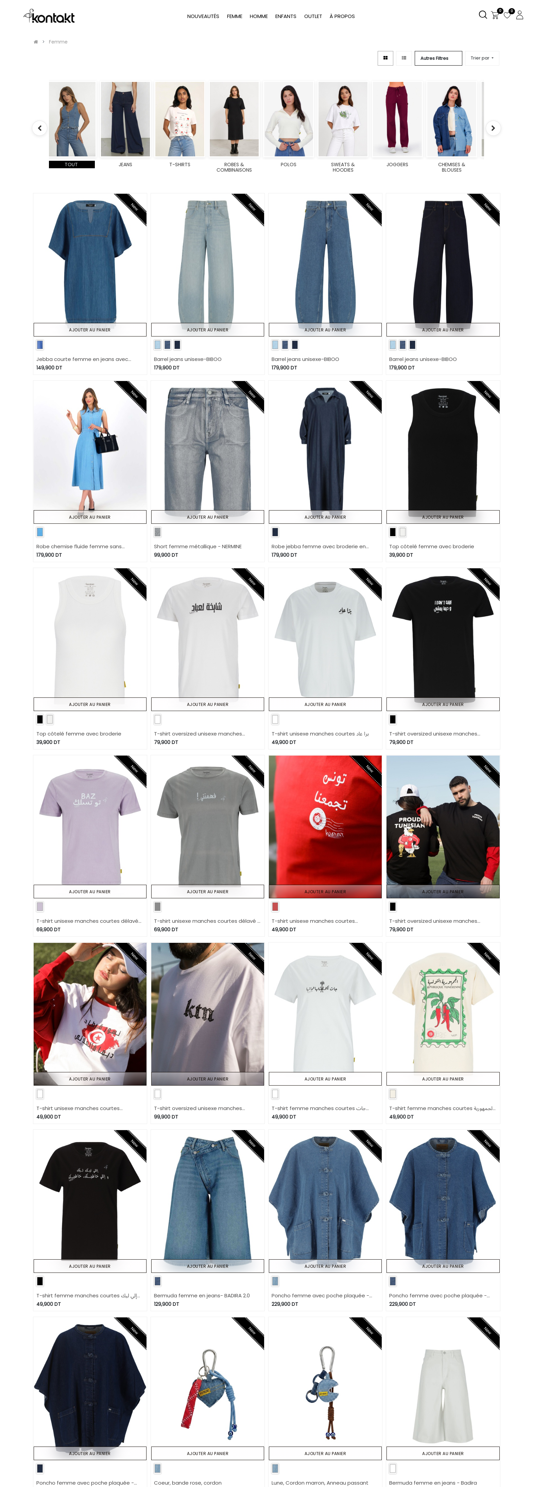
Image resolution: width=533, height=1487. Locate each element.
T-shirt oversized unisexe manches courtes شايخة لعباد (198, 734)
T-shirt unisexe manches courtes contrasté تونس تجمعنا (313, 921)
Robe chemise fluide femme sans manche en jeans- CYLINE (79, 547)
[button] (482, 58)
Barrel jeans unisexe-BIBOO (188, 359)
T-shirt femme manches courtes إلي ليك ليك (86, 1296)
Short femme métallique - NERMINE (198, 546)
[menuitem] (342, 16)
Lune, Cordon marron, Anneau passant (320, 1482)
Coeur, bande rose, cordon (188, 1482)
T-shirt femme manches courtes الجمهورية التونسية (441, 1108)
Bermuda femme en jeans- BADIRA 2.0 (202, 1295)
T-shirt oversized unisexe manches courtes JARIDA (198, 1108)
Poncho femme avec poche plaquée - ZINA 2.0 (320, 1296)
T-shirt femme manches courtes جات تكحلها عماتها (319, 1108)
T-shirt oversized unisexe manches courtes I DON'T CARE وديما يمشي (433, 734)
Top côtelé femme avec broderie (431, 546)
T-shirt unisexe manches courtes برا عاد (320, 733)
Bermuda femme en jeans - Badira (433, 1482)
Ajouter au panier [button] (90, 330)
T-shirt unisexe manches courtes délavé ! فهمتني (206, 921)
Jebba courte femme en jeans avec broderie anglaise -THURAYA (82, 359)
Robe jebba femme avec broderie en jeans (319, 547)
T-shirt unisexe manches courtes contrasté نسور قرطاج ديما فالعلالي (78, 1108)
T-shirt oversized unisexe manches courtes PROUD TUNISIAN (433, 921)
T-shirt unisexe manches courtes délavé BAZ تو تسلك (87, 921)
